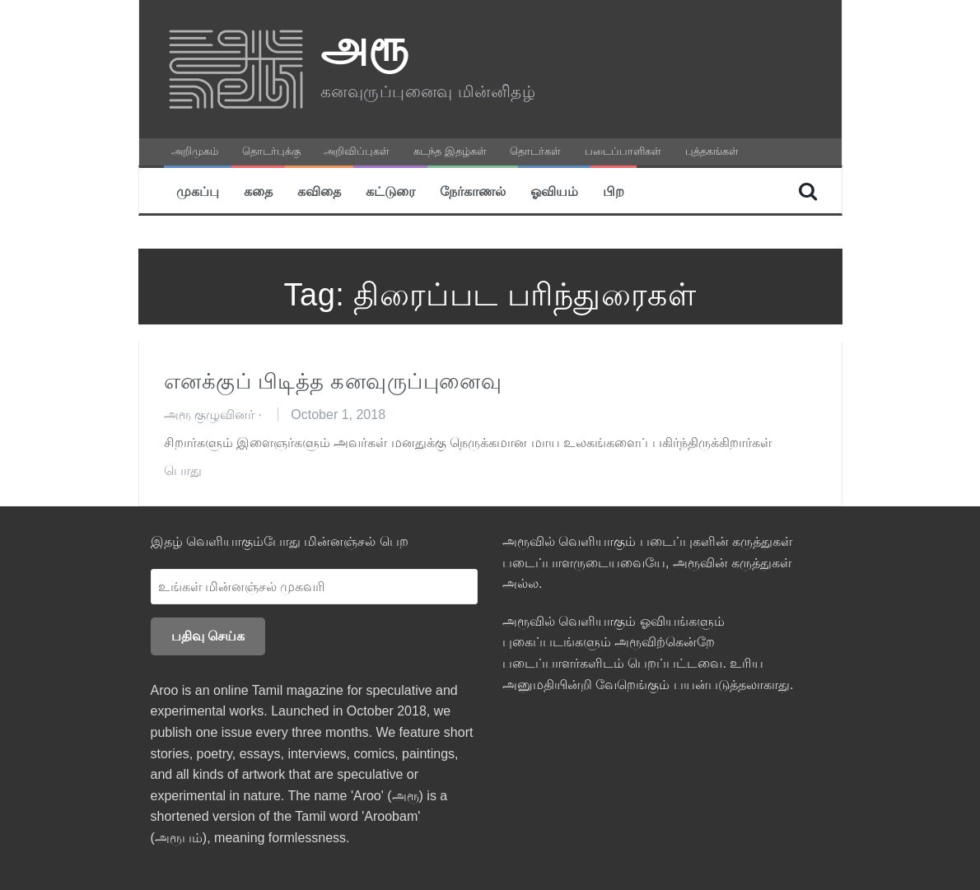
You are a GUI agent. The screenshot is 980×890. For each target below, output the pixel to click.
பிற (613, 190)
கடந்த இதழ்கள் (450, 151)
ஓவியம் (554, 190)
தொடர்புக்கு (271, 151)
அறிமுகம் (194, 151)
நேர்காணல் (473, 190)
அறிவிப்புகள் (357, 151)
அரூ (364, 46)
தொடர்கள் (535, 151)
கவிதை (319, 190)
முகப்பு (197, 190)
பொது (183, 471)
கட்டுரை (390, 190)
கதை (258, 190)
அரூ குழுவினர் (209, 415)
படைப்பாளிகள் (623, 151)
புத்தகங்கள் (712, 151)
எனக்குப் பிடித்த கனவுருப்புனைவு (333, 381)
